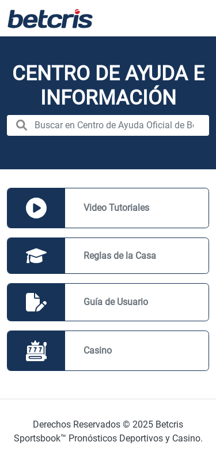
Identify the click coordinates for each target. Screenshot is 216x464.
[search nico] (108, 125)
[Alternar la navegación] (193, 18)
